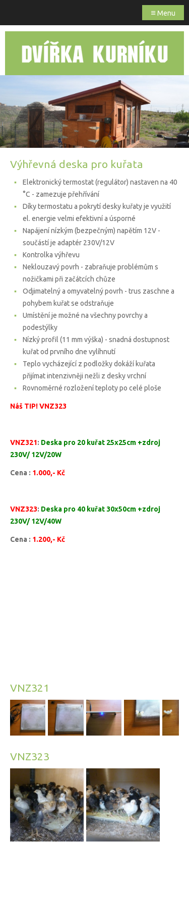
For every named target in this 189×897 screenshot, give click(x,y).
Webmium (115, 880)
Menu (163, 12)
